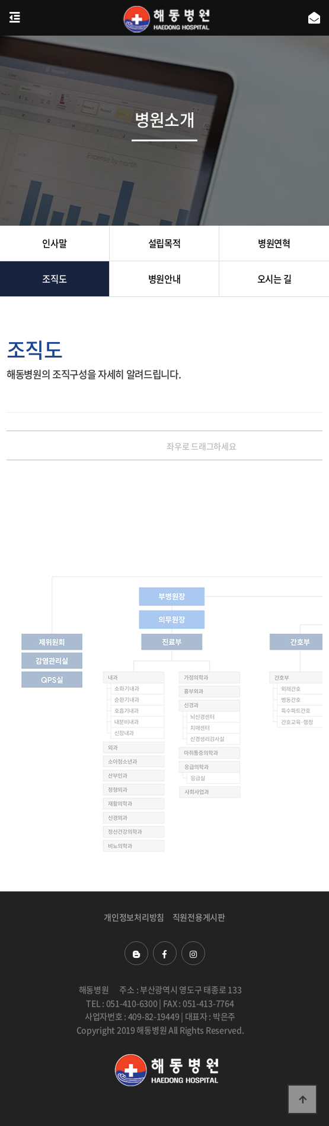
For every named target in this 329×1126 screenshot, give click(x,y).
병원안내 (164, 279)
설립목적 (164, 243)
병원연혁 (274, 243)
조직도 (54, 279)
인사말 (54, 243)
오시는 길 (274, 279)
